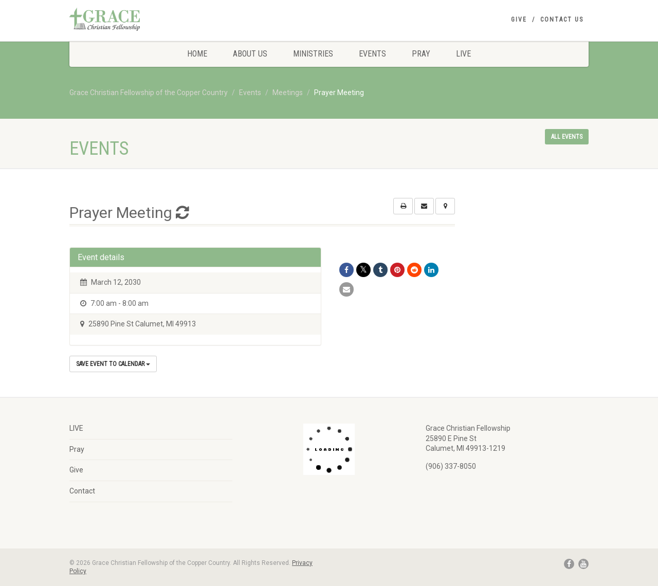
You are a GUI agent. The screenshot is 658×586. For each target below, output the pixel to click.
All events (566, 136)
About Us (250, 54)
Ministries (313, 54)
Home (197, 54)
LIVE (463, 54)
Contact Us (561, 19)
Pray (421, 54)
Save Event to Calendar (113, 364)
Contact (82, 491)
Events (372, 54)
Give (519, 19)
